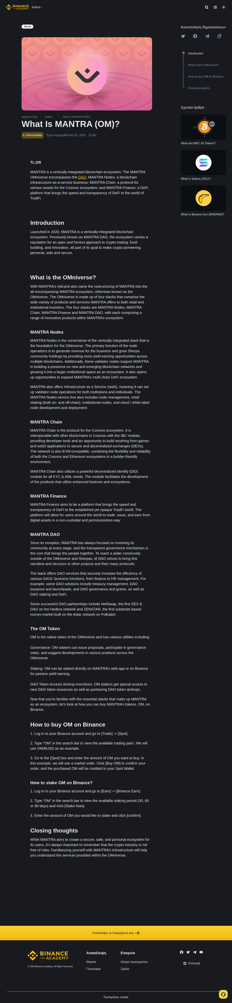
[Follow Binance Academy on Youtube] (201, 952)
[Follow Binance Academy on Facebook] (181, 952)
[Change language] (215, 7)
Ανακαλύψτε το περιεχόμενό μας (116, 933)
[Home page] (17, 7)
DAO (82, 177)
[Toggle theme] (224, 7)
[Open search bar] (205, 7)
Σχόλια (125, 968)
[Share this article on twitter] (183, 36)
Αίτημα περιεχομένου (134, 961)
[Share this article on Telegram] (207, 36)
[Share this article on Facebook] (195, 36)
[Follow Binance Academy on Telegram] (194, 952)
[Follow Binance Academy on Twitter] (188, 952)
